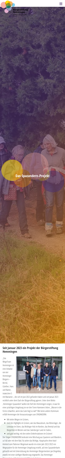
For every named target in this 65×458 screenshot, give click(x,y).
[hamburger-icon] (61, 4)
